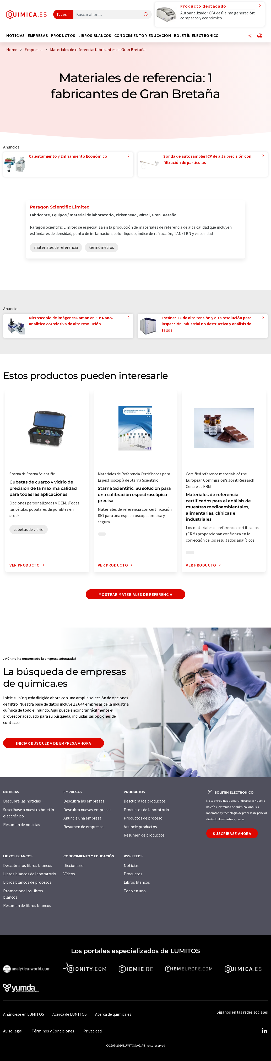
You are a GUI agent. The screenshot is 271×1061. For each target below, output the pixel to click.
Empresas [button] (38, 35)
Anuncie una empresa (82, 818)
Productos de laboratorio (146, 809)
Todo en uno (135, 890)
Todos (62, 14)
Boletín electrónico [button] (196, 35)
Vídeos (69, 873)
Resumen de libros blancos (27, 905)
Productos (133, 873)
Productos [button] (63, 35)
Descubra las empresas (83, 801)
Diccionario (73, 865)
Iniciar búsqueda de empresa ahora (53, 743)
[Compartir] (250, 36)
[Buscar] (146, 15)
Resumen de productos (144, 835)
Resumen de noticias (21, 824)
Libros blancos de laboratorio (29, 873)
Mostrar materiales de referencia (135, 594)
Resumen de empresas (83, 826)
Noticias (131, 865)
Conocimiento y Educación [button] (142, 35)
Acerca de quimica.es (113, 1014)
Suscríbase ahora (232, 833)
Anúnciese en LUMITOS (23, 1014)
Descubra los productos (145, 801)
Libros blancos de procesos (27, 882)
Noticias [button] (15, 35)
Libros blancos (137, 882)
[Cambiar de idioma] (259, 36)
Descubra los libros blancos (27, 865)
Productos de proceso (143, 818)
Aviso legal (13, 1030)
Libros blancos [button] (94, 35)
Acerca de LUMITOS (69, 1014)
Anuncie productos (140, 826)
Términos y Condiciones (53, 1030)
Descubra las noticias (22, 801)
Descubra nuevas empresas (87, 809)
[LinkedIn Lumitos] (264, 1030)
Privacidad (92, 1030)
